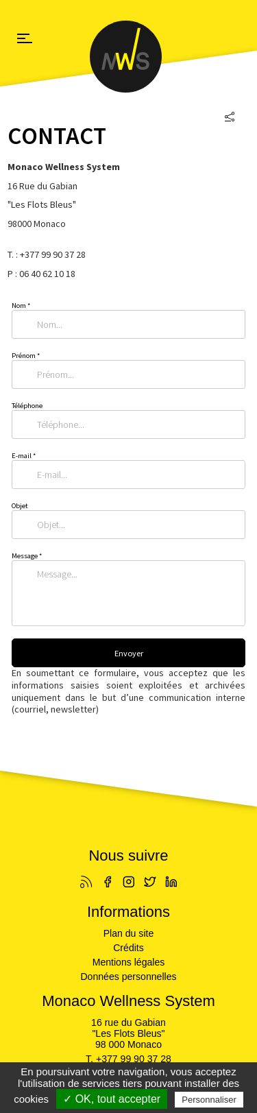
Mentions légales (129, 962)
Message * (27, 555)
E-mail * (24, 455)
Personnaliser (209, 1099)
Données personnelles (128, 976)
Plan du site (128, 933)
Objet (20, 505)
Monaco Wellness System (129, 57)
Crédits (128, 947)
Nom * (21, 305)
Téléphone (27, 405)
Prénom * (26, 355)
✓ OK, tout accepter (111, 1099)
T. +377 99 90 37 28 (128, 1058)
